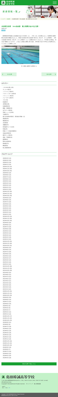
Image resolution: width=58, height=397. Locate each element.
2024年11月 (7, 193)
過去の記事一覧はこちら (29, 363)
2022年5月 (7, 256)
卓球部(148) (6, 104)
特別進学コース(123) (8, 127)
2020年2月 (7, 312)
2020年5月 (6, 305)
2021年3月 (7, 285)
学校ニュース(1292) (8, 112)
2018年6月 (7, 353)
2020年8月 (7, 299)
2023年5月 (7, 231)
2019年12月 (7, 316)
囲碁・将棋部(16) (7, 108)
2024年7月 (7, 201)
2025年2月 (7, 187)
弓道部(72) (6, 114)
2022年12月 (7, 241)
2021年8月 (7, 274)
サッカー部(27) (7, 89)
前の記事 (50, 74)
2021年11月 (7, 268)
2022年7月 (7, 251)
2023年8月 (7, 224)
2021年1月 (7, 289)
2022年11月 (7, 243)
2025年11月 (7, 168)
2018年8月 (6, 349)
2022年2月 (7, 262)
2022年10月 (7, 245)
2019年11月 (7, 318)
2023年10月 (7, 220)
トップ (3, 19)
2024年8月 (7, 199)
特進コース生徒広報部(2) (9, 131)
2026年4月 (7, 158)
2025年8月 (7, 174)
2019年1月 (7, 339)
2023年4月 (7, 233)
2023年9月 (7, 222)
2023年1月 (7, 239)
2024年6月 (7, 204)
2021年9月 (7, 272)
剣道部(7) (5, 102)
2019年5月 (7, 330)
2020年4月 (6, 307)
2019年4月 (7, 332)
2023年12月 (7, 216)
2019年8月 (6, 324)
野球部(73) (6, 143)
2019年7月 (7, 326)
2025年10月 (7, 170)
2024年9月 (7, 197)
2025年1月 (7, 189)
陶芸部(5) (5, 145)
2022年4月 (7, 258)
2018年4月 (7, 357)
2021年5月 (7, 280)
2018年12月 (7, 341)
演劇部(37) (6, 124)
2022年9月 (7, 247)
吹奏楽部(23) (6, 106)
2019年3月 (7, 334)
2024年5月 (7, 206)
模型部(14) (6, 120)
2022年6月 (7, 253)
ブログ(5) (5, 100)
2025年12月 (7, 166)
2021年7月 (7, 276)
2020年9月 (7, 297)
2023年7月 (7, 226)
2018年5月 (7, 355)
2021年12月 (7, 266)
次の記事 (9, 74)
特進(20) (5, 129)
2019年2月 (7, 337)
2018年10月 (7, 345)
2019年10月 (7, 320)
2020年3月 (6, 310)
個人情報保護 (37, 383)
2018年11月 (7, 343)
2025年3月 (7, 185)
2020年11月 (7, 293)
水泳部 (8, 19)
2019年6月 (7, 328)
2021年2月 (7, 287)
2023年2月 (7, 237)
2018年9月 (7, 347)
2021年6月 (7, 278)
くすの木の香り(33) (8, 87)
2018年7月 (7, 351)
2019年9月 (7, 322)
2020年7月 (7, 301)
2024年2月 (7, 212)
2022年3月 (7, 260)
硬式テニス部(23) (7, 135)
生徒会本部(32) (7, 133)
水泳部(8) (5, 122)
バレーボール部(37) (8, 97)
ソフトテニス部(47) (8, 91)
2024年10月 (7, 195)
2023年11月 (7, 218)
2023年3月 (7, 235)
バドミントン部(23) (8, 95)
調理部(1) (5, 139)
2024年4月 (7, 208)
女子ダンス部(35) (7, 110)
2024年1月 (7, 214)
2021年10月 (7, 270)
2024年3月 (7, 210)
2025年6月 (7, 179)
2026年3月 (7, 160)
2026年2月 (7, 162)
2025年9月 (7, 172)
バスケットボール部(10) (9, 93)
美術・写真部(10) (7, 137)
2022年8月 (7, 249)
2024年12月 (7, 191)
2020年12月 (7, 291)
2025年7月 (7, 177)
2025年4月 (7, 183)
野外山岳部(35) (7, 141)
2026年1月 (7, 164)
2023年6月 (7, 228)
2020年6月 (7, 303)
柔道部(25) (6, 118)
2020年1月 (7, 314)
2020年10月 (7, 295)
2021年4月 (7, 283)
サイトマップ (29, 383)
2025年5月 (7, 181)
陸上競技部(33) (7, 147)
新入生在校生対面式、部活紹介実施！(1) (14, 116)
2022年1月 (7, 264)
